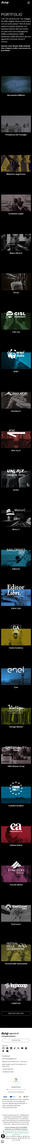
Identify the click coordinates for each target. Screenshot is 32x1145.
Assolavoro (16, 413)
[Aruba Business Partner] (25, 1090)
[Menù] (28, 2)
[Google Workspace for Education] (15, 1090)
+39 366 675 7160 (8, 1072)
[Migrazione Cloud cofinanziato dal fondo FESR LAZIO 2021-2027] (16, 1097)
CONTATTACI (16, 1040)
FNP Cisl (16, 334)
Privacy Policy (25, 1122)
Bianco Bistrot (16, 255)
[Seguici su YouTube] (22, 1048)
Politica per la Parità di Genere (11, 1122)
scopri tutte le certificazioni (16, 1092)
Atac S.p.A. (16, 452)
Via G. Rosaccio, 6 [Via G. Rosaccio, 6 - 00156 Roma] (17, 1061)
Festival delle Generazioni (16, 965)
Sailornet (16, 571)
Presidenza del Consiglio (16, 137)
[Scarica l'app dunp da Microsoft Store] (7, 1051)
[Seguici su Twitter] (18, 1048)
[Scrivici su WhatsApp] (2, 1141)
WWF (16, 373)
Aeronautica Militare (16, 97)
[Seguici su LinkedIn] (11, 1048)
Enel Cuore (16, 926)
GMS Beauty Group (16, 768)
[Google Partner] (7, 1090)
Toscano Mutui (16, 887)
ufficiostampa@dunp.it (9, 1059)
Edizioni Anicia (16, 847)
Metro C (16, 531)
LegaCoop (16, 1005)
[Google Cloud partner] (10, 1090)
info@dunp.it (6, 1056)
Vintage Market (16, 729)
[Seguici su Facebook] (7, 1048)
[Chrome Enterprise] (17, 1090)
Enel (16, 689)
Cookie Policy (7, 1124)
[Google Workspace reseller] (12, 1090)
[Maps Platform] (20, 1090)
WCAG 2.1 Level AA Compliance (12, 1136)
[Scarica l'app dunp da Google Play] (3, 1051)
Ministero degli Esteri (16, 176)
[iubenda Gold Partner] (22, 1090)
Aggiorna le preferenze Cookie (20, 1124)
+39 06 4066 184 (7, 1069)
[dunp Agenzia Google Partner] (16, 1080)
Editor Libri (16, 610)
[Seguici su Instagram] (3, 1048)
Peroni (16, 294)
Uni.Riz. (16, 492)
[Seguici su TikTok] (15, 1048)
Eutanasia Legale (16, 215)
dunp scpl (15, 1115)
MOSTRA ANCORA (16, 1014)
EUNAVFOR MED (16, 808)
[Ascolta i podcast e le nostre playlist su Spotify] (26, 1048)
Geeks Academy (16, 650)
